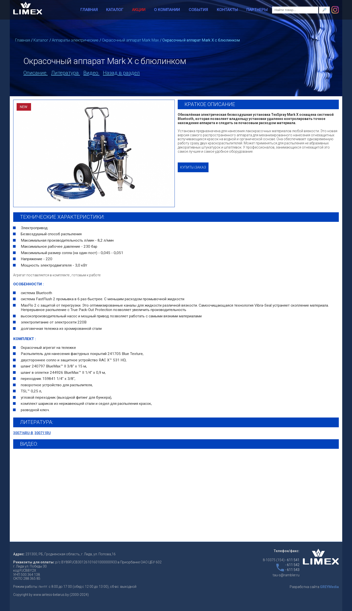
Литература (65, 73)
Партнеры (257, 9)
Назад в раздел (121, 73)
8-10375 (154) (281, 560)
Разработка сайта (314, 587)
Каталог (114, 9)
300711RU (42, 433)
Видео (91, 73)
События (198, 9)
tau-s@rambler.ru (286, 575)
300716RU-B (23, 433)
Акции (138, 9)
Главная (89, 9)
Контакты (227, 9)
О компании (167, 9)
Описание (35, 73)
